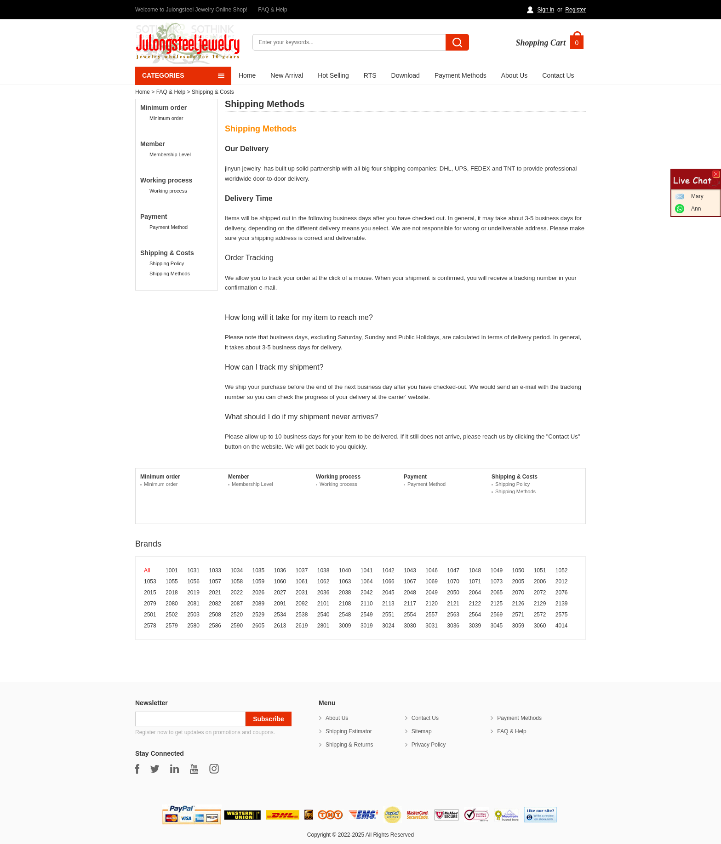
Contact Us (558, 75)
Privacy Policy (429, 744)
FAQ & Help (272, 9)
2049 (431, 592)
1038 (323, 570)
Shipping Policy (166, 263)
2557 (431, 614)
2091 (280, 603)
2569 (497, 614)
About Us (514, 75)
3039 (475, 625)
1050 (518, 570)
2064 (475, 592)
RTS (370, 75)
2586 (215, 625)
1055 (172, 581)
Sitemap (422, 731)
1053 (150, 581)
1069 (431, 581)
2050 (453, 592)
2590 (236, 625)
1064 (366, 581)
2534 (280, 614)
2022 (236, 592)
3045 (497, 625)
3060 (540, 625)
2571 (518, 614)
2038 (345, 592)
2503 (193, 614)
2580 (193, 625)
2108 (345, 603)
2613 (280, 625)
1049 (497, 570)
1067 (410, 581)
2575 (561, 614)
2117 (410, 603)
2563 (453, 614)
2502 (172, 614)
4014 (561, 625)
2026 (258, 592)
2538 (302, 614)
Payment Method (168, 227)
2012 (561, 581)
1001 (172, 570)
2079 (150, 603)
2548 (345, 614)
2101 (323, 603)
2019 (193, 592)
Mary (697, 196)
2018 (172, 592)
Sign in (546, 9)
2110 (366, 603)
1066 (388, 581)
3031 (431, 625)
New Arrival (286, 75)
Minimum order (166, 118)
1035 (258, 570)
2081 (193, 603)
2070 (518, 592)
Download (405, 75)
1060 (280, 581)
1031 (193, 570)
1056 (193, 581)
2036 (323, 592)
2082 (215, 603)
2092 (302, 603)
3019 (366, 625)
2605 (258, 625)
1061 (302, 581)
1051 (540, 570)
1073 (497, 581)
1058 (236, 581)
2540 (323, 614)
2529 (258, 614)
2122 (475, 603)
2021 (215, 592)
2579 (172, 625)
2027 (280, 592)
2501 (150, 614)
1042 (388, 570)
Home (247, 75)
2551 (388, 614)
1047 (453, 570)
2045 (388, 592)
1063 (345, 581)
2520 (236, 614)
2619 (302, 625)
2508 (215, 614)
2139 (561, 603)
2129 (540, 603)
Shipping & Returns (349, 744)
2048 (410, 592)
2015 (150, 592)
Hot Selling (333, 75)
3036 (453, 625)
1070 (453, 581)
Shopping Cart (540, 42)
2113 (388, 603)
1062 (323, 581)
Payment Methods (460, 75)
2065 (497, 592)
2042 (366, 592)
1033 (215, 570)
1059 (258, 581)
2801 (323, 625)
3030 (410, 625)
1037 (302, 570)
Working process (168, 191)
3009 (345, 625)
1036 (280, 570)
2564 (475, 614)
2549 (366, 614)
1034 (236, 570)
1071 (475, 581)
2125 (497, 603)
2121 (453, 603)
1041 (366, 570)
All (147, 570)
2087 (236, 603)
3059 (518, 625)
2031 (302, 592)
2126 (518, 603)
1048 (475, 570)
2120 (431, 603)
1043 (410, 570)
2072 (540, 592)
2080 (172, 603)
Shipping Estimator (349, 731)
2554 (410, 614)
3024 (388, 625)
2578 (150, 625)
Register (575, 9)
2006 (540, 581)
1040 (345, 570)
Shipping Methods (169, 273)
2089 (258, 603)
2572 (540, 614)
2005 (518, 581)
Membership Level (170, 154)
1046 (431, 570)
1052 (561, 570)
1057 (215, 581)
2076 (561, 592)
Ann (696, 208)
